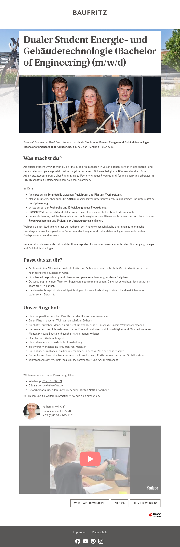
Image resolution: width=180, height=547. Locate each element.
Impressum (79, 532)
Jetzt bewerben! (145, 503)
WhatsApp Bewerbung (89, 503)
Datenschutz (99, 532)
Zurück (119, 503)
